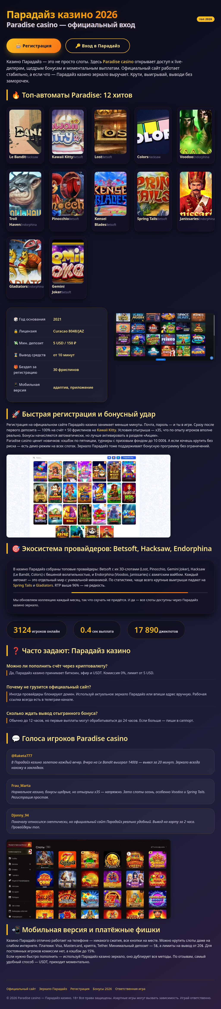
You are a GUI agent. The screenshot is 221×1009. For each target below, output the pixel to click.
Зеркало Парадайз (53, 989)
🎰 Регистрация (34, 46)
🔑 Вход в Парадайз (97, 46)
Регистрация (79, 989)
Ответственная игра (130, 989)
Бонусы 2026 (102, 989)
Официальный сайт (21, 989)
